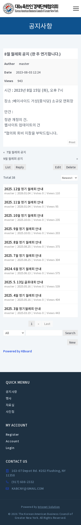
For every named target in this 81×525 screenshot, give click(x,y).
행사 (9, 398)
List (8, 167)
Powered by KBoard (17, 351)
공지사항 (11, 391)
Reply (20, 167)
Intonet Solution (49, 507)
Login (10, 448)
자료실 (10, 405)
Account (12, 441)
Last (47, 324)
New (72, 342)
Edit (58, 167)
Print (72, 142)
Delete (71, 167)
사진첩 (10, 411)
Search (70, 333)
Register (12, 434)
